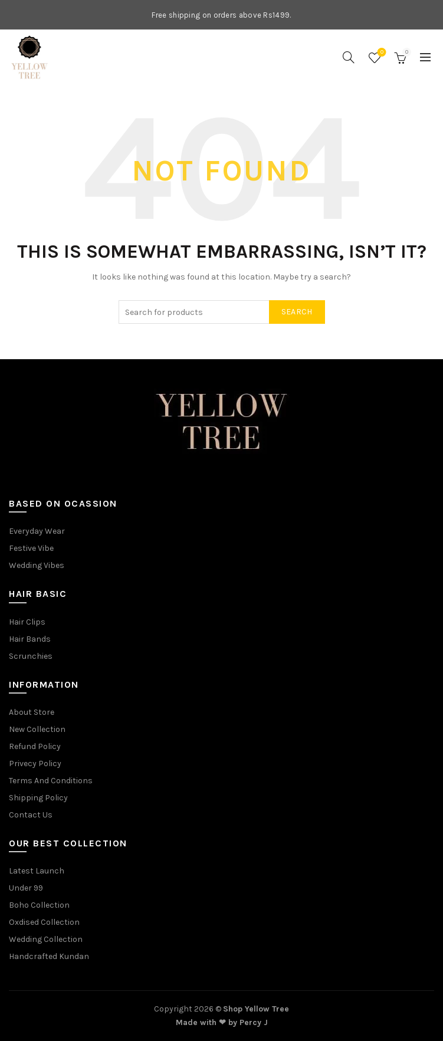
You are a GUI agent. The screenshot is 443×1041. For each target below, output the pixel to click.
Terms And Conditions (51, 781)
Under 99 (26, 888)
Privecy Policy (35, 763)
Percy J (253, 1022)
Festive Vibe (31, 548)
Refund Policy (35, 746)
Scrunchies (30, 656)
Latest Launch (36, 871)
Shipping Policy (38, 798)
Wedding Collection (46, 939)
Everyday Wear (37, 531)
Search (297, 312)
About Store (31, 712)
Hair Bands (30, 639)
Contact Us (30, 815)
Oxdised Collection (44, 922)
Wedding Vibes (36, 565)
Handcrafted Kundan (49, 956)
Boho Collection (39, 905)
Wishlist (381, 53)
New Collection (37, 729)
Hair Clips (27, 622)
